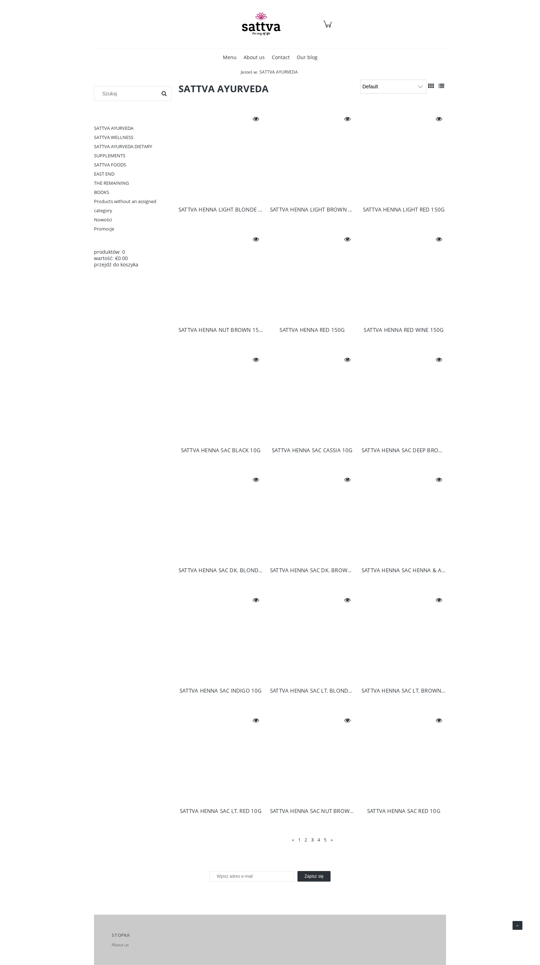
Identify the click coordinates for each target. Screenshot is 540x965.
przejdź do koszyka (116, 264)
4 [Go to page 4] (319, 840)
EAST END (104, 174)
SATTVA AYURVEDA (113, 128)
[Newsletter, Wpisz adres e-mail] (251, 876)
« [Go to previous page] (293, 840)
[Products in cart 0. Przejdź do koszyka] (329, 27)
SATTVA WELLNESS (113, 137)
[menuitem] (229, 57)
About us (120, 945)
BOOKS (101, 192)
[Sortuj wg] (393, 87)
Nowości (103, 219)
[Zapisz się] (314, 876)
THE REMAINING (111, 183)
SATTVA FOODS (110, 165)
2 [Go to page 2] (305, 840)
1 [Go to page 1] (299, 840)
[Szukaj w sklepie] (127, 94)
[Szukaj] (164, 94)
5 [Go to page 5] (325, 840)
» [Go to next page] (332, 840)
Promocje (104, 229)
